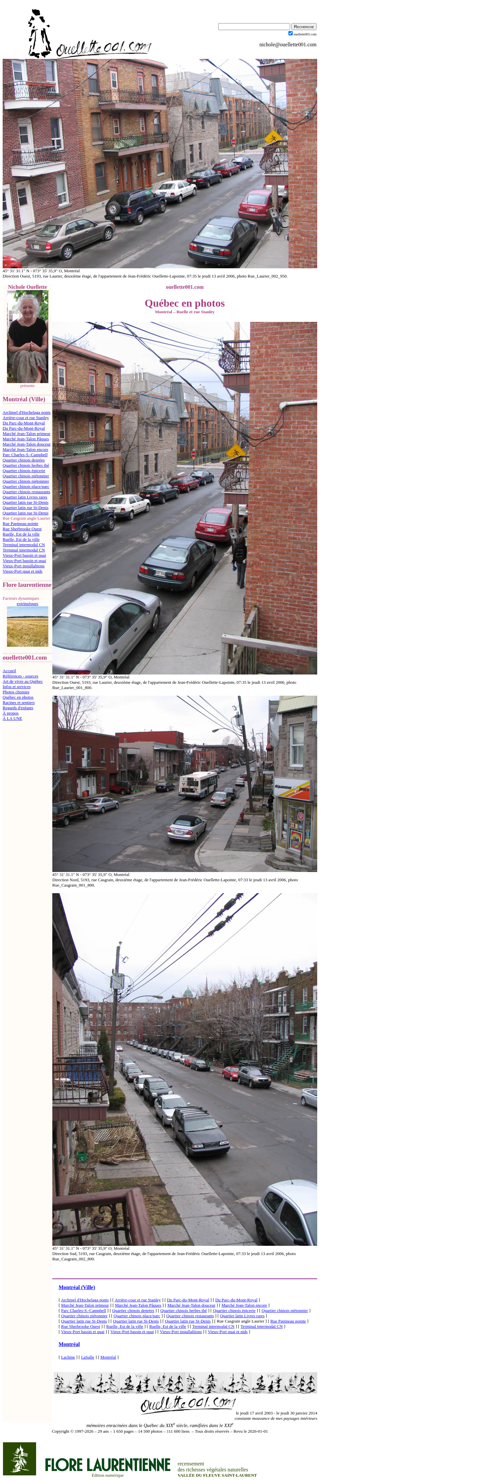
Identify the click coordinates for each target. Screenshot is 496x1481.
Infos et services (16, 686)
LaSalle (87, 1357)
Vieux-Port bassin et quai (24, 555)
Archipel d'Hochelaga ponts (27, 412)
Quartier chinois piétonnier (26, 475)
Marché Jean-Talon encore (25, 449)
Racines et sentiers (19, 702)
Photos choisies (16, 691)
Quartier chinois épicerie (24, 470)
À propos (11, 713)
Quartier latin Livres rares (25, 497)
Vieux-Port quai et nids (22, 571)
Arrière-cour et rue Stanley (26, 417)
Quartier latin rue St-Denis (25, 502)
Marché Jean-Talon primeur (26, 433)
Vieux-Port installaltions (24, 565)
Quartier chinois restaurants (26, 491)
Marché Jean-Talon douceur (27, 444)
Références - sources (20, 676)
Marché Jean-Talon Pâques (26, 438)
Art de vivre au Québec (23, 681)
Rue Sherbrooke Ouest (22, 528)
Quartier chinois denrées (24, 459)
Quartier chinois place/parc (26, 486)
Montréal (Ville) (77, 1287)
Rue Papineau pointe (20, 523)
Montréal (69, 1344)
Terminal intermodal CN (24, 544)
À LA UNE (12, 718)
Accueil (9, 670)
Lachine (68, 1357)
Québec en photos (18, 697)
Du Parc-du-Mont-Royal (24, 422)
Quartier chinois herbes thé (26, 465)
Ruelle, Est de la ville (21, 534)
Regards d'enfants (18, 707)
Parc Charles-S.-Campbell (25, 454)
